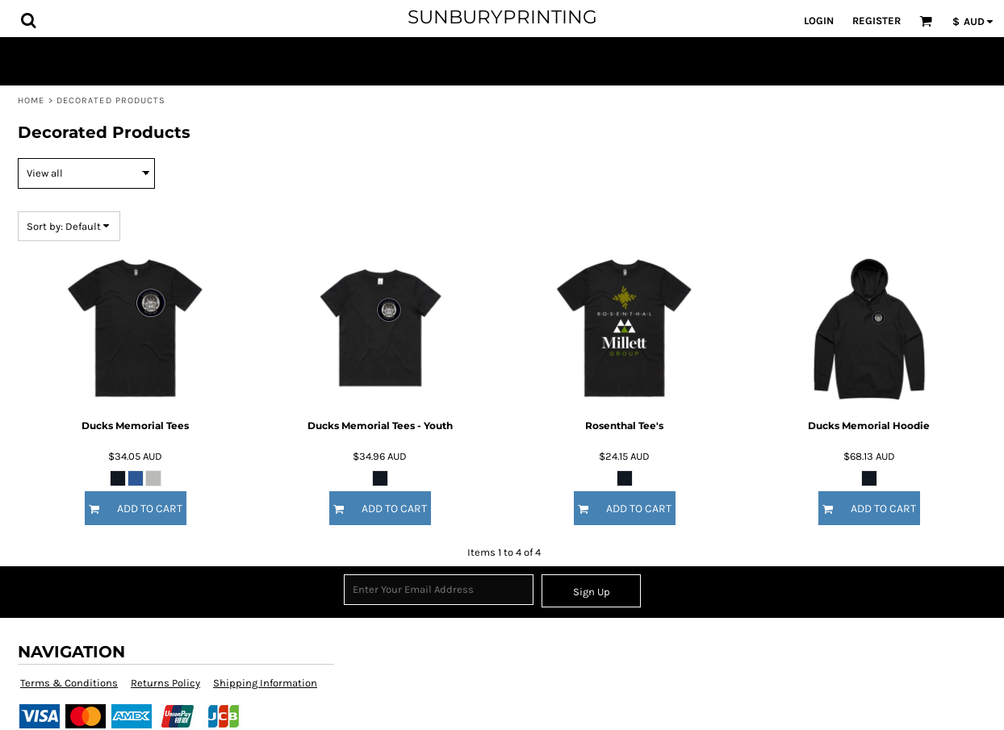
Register (876, 21)
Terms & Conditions (69, 683)
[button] (28, 20)
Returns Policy (165, 683)
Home (31, 100)
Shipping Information (265, 683)
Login (819, 21)
